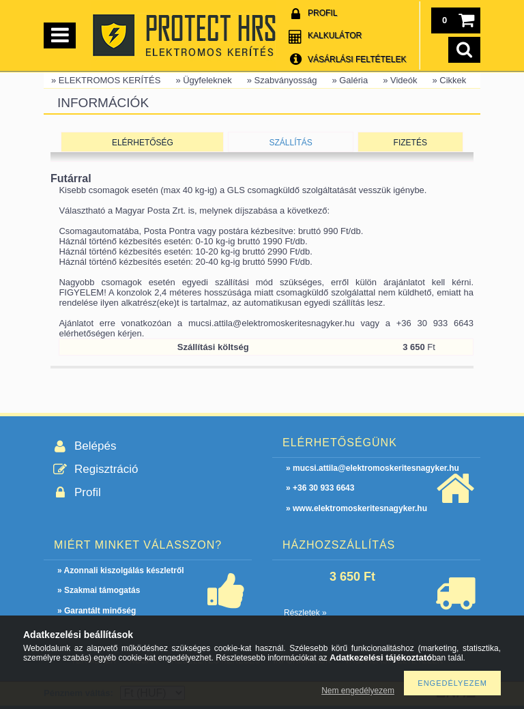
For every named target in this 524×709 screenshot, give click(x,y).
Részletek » (305, 613)
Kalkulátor (335, 35)
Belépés (95, 445)
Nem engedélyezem (357, 690)
